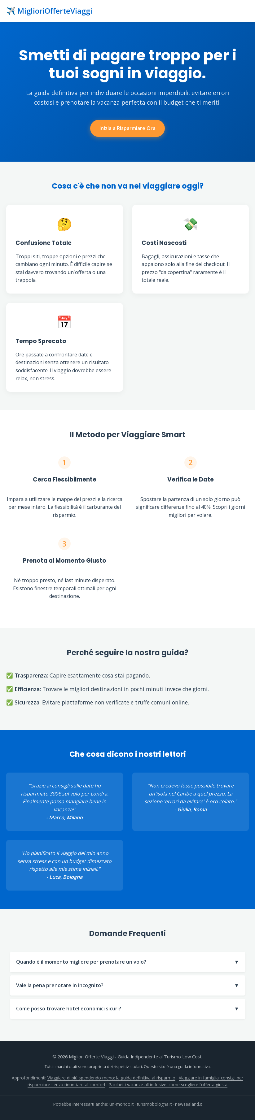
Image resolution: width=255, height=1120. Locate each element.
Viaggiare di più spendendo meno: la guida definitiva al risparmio (111, 1078)
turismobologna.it (154, 1104)
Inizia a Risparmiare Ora (127, 128)
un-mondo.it (121, 1104)
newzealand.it (188, 1104)
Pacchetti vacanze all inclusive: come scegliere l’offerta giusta (168, 1084)
